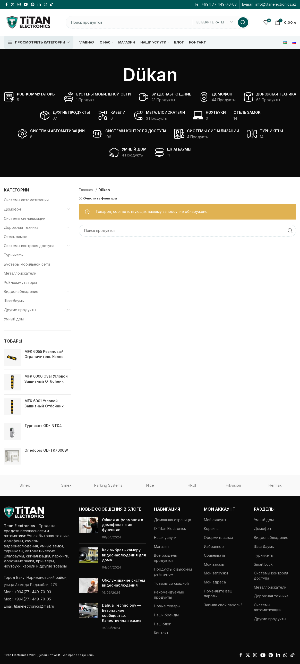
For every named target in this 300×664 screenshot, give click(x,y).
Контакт (161, 633)
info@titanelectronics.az (275, 4)
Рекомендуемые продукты (169, 594)
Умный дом (14, 319)
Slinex (25, 485)
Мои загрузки (216, 573)
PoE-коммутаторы (20, 282)
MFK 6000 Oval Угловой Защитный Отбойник (46, 378)
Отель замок (15, 236)
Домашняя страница (172, 520)
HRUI (192, 485)
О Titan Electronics (170, 528)
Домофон (12, 209)
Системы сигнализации (24, 218)
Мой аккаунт (215, 520)
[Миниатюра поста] (88, 528)
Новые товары (167, 606)
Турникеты (13, 255)
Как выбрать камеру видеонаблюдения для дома (124, 555)
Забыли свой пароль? (223, 605)
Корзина (211, 528)
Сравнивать (214, 555)
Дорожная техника (21, 227)
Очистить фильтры (100, 198)
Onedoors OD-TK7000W (46, 450)
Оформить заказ (218, 537)
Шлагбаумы (14, 301)
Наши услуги (165, 537)
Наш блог (162, 624)
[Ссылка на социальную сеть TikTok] (51, 4)
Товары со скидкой (171, 583)
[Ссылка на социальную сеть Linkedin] (39, 4)
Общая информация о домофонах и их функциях (122, 525)
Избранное (214, 546)
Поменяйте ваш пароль (218, 593)
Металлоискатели (20, 273)
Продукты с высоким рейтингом (173, 571)
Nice (150, 485)
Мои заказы (214, 564)
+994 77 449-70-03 (219, 4)
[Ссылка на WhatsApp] (45, 4)
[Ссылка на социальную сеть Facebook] (6, 4)
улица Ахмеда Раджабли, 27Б (30, 584)
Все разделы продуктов (165, 558)
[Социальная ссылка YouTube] (25, 4)
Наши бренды (166, 615)
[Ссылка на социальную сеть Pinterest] (32, 4)
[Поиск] (158, 22)
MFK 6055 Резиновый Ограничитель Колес (44, 354)
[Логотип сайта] (28, 22)
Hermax (275, 485)
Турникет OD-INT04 (43, 425)
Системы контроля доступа (29, 245)
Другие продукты (20, 310)
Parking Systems (108, 485)
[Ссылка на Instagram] (19, 4)
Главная (86, 190)
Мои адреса (215, 582)
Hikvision (233, 485)
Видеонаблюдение (21, 291)
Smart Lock (263, 564)
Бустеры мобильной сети (27, 264)
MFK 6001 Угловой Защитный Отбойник (44, 403)
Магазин (161, 546)
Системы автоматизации (26, 200)
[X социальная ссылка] (12, 4)
